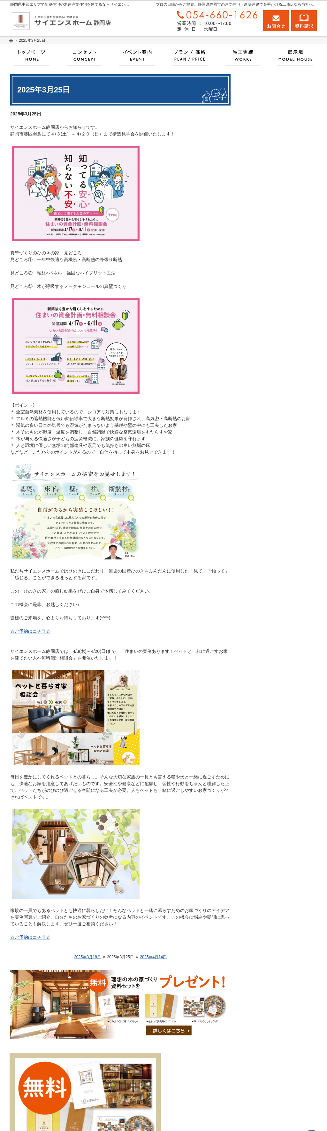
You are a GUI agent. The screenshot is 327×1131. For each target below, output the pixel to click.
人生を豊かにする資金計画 (277, 384)
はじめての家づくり (270, 458)
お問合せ (276, 20)
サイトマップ (263, 662)
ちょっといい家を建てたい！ (279, 398)
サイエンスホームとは (272, 289)
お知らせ (259, 573)
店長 (254, 546)
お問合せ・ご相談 (268, 617)
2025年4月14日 (153, 957)
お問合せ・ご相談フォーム (283, 1088)
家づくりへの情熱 (268, 517)
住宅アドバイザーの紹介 (275, 532)
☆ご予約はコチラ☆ (30, 631)
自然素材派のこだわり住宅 (277, 443)
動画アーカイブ (266, 413)
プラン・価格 (263, 304)
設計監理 (259, 559)
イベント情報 (263, 319)
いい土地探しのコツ (270, 348)
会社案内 (259, 502)
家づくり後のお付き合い (275, 487)
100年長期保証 (265, 334)
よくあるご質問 (266, 632)
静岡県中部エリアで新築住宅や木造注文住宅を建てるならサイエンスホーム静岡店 (211, 1118)
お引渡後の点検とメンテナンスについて (281, 366)
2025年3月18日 (87, 957)
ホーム (257, 259)
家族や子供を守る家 (270, 473)
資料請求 (259, 602)
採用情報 (259, 588)
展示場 (257, 274)
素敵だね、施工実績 (270, 428)
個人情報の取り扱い (270, 647)
